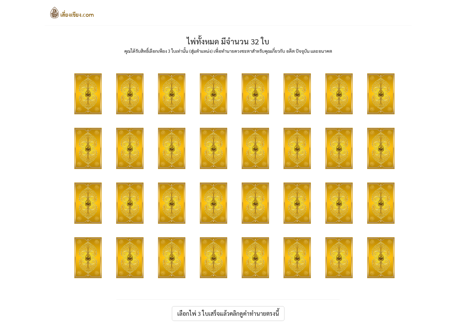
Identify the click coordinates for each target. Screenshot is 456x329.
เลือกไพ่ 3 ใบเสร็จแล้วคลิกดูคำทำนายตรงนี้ (228, 313)
